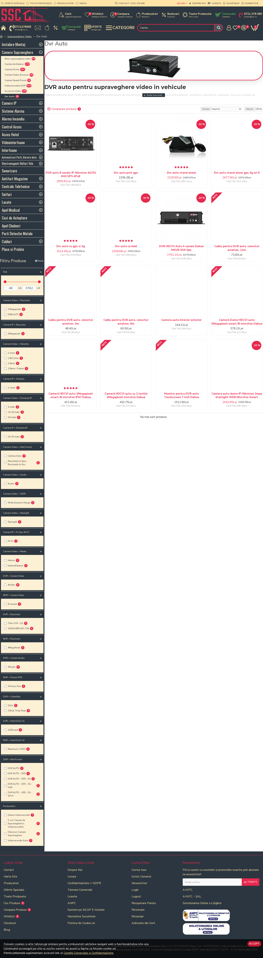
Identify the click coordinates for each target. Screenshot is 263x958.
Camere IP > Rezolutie (14, 324)
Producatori (9, 806)
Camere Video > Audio (15, 474)
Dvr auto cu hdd (126, 246)
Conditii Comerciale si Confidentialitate (88, 953)
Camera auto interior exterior (181, 320)
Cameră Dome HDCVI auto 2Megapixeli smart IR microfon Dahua (236, 321)
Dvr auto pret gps (126, 173)
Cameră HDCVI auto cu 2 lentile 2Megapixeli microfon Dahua (126, 395)
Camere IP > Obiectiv (13, 378)
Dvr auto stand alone (181, 173)
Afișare (249, 109)
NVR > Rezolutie (11, 638)
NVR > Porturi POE (12, 677)
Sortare (206, 109)
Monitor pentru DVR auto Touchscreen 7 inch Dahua (181, 395)
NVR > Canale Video (13, 595)
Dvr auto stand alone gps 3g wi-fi (237, 173)
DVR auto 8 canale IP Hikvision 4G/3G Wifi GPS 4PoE (71, 174)
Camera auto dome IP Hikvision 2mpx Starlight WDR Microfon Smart (237, 395)
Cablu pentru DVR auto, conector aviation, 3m (70, 321)
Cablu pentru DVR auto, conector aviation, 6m (125, 321)
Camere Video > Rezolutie (16, 300)
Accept (254, 943)
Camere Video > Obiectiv (16, 343)
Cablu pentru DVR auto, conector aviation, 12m (236, 248)
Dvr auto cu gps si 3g (70, 246)
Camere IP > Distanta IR (15, 427)
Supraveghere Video (19, 36)
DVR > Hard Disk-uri (14, 721)
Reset (40, 260)
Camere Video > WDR (14, 493)
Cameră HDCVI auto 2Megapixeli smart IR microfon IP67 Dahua (70, 395)
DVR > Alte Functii (12, 759)
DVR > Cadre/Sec (12, 696)
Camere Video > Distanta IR (17, 398)
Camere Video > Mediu (14, 551)
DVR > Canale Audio (14, 658)
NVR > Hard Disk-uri (14, 740)
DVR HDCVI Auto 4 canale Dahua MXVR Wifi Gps (181, 248)
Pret (5, 271)
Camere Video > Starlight (16, 513)
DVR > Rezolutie (11, 614)
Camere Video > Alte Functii (17, 447)
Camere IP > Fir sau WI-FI (16, 532)
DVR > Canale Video (13, 576)
